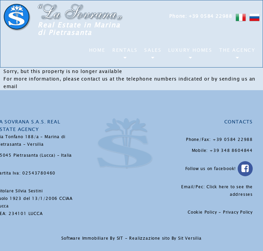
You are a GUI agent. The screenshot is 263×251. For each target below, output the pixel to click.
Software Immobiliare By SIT (92, 238)
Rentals (125, 50)
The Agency (237, 50)
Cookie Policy (202, 212)
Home (97, 50)
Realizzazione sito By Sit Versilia (165, 238)
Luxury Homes (190, 50)
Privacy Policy (238, 212)
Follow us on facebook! (219, 168)
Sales (152, 50)
